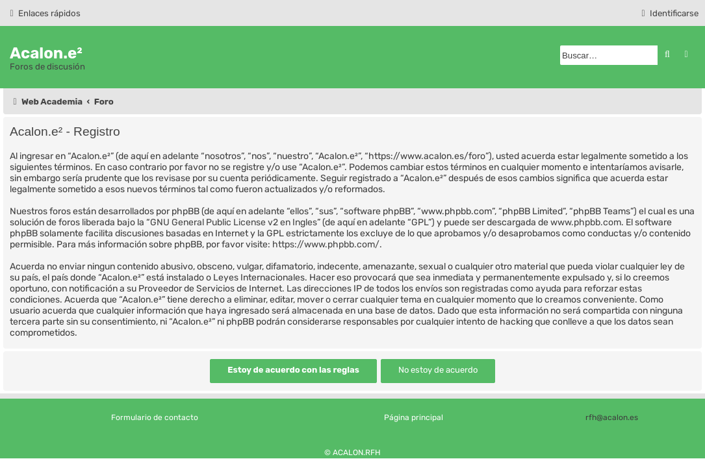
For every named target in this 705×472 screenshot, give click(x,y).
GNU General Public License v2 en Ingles (233, 222)
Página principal (413, 417)
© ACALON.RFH (352, 452)
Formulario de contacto (154, 417)
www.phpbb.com (585, 222)
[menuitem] (668, 13)
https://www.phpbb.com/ (325, 244)
